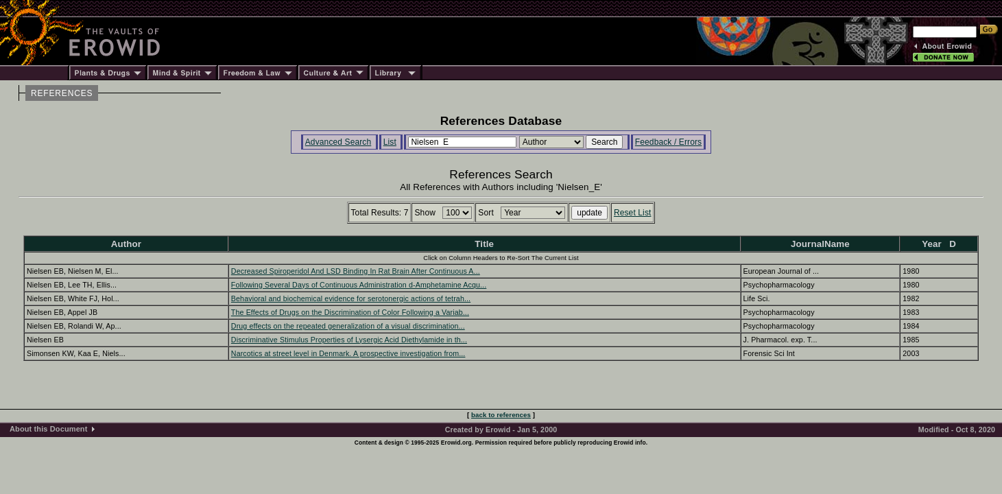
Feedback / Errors (668, 142)
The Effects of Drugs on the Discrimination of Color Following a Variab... (350, 312)
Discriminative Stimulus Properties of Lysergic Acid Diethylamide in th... (349, 340)
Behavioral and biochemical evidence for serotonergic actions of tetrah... (350, 298)
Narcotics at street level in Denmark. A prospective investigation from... (348, 353)
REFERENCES (62, 93)
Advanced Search (338, 142)
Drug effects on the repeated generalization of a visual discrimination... (348, 326)
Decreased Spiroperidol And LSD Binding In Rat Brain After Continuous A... (355, 271)
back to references (501, 415)
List (389, 142)
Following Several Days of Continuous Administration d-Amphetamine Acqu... (358, 285)
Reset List (633, 212)
